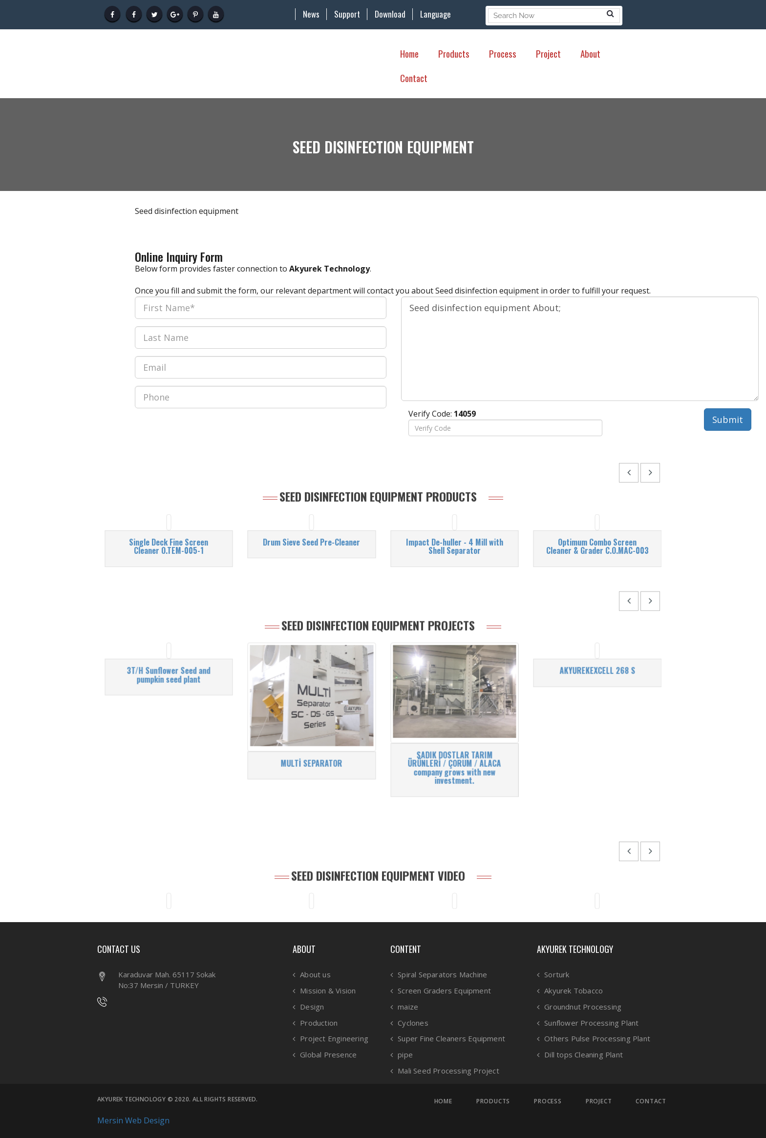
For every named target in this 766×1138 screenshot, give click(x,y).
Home (409, 53)
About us (315, 974)
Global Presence (328, 1054)
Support (347, 14)
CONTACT (651, 1101)
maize (408, 1007)
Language (435, 14)
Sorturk (556, 974)
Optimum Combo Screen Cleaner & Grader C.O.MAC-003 (597, 627)
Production (319, 1023)
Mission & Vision (328, 990)
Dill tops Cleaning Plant (583, 1054)
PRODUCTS (493, 1101)
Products (453, 53)
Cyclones (413, 1023)
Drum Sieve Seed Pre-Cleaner (311, 623)
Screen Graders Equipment (444, 990)
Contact (413, 77)
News (311, 14)
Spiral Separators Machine (442, 974)
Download (390, 14)
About (590, 53)
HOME (443, 1101)
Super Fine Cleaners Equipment (451, 1038)
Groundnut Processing (582, 1007)
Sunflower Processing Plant (591, 1023)
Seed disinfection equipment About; (580, 348)
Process (502, 53)
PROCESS (548, 1101)
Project (548, 53)
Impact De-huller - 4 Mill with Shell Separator (454, 627)
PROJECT (599, 1101)
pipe (405, 1054)
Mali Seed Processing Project (448, 1071)
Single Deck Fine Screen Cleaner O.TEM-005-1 (168, 627)
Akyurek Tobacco (573, 990)
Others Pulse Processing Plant (597, 1038)
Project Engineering (334, 1038)
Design (312, 1007)
